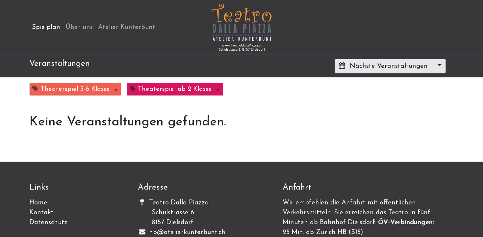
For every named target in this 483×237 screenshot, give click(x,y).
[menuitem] (46, 27)
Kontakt (41, 212)
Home (38, 202)
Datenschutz (48, 222)
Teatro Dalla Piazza (179, 202)
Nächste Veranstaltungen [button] (384, 65)
